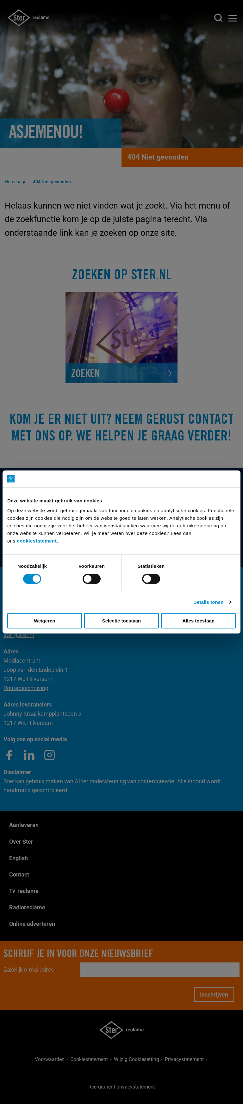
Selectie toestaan (121, 620)
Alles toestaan (198, 620)
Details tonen (208, 602)
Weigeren (44, 620)
